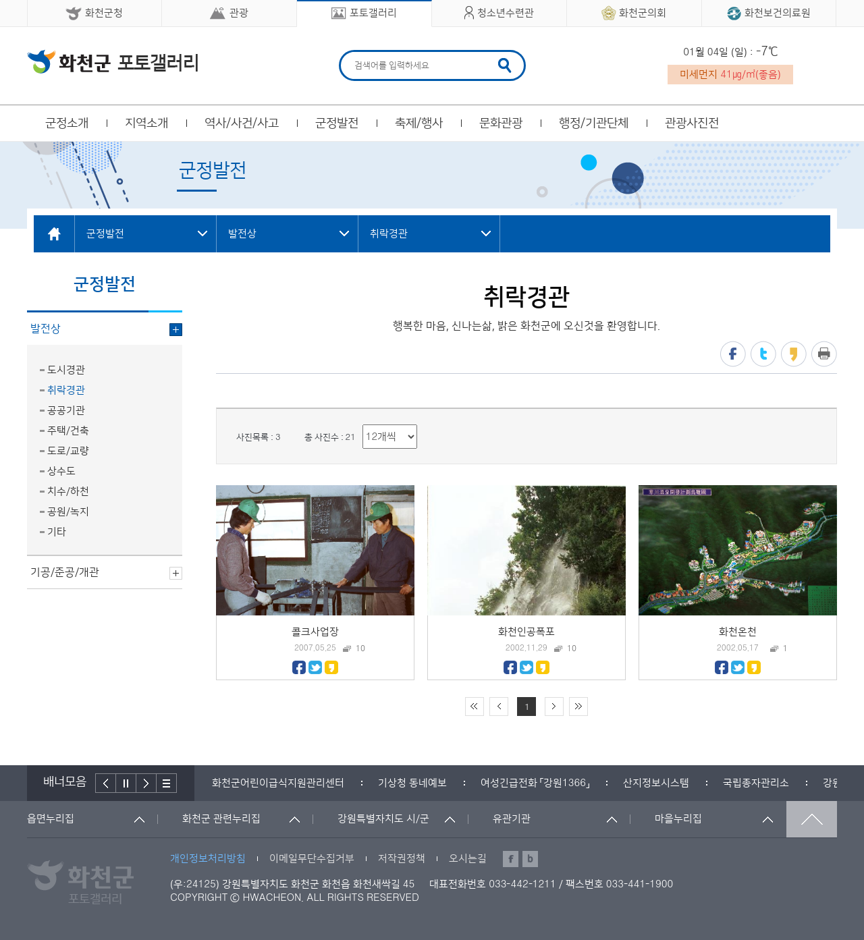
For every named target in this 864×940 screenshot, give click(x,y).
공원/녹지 (68, 512)
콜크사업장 (315, 632)
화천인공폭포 (526, 632)
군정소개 (66, 123)
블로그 (530, 859)
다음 (146, 783)
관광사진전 (692, 123)
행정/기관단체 (593, 123)
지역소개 (146, 123)
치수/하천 (68, 491)
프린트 (824, 354)
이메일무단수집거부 (311, 858)
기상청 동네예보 (412, 783)
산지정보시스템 (656, 783)
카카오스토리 (794, 354)
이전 (105, 783)
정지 (126, 783)
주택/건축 (68, 431)
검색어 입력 (352, 52)
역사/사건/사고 (242, 123)
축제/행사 (419, 123)
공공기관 (66, 410)
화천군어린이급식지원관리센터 (278, 783)
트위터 (763, 354)
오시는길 (468, 858)
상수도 (61, 471)
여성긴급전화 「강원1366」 (535, 783)
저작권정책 (401, 858)
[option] (278, 783)
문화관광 (500, 123)
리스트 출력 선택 (362, 424)
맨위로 (811, 819)
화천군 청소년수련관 (112, 61)
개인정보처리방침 (208, 858)
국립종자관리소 (756, 783)
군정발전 (336, 123)
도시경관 (66, 370)
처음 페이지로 (474, 706)
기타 (56, 532)
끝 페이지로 (578, 706)
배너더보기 (167, 783)
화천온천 (738, 632)
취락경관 (66, 390)
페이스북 (733, 354)
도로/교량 (68, 451)
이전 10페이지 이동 (498, 706)
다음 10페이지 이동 (554, 706)
